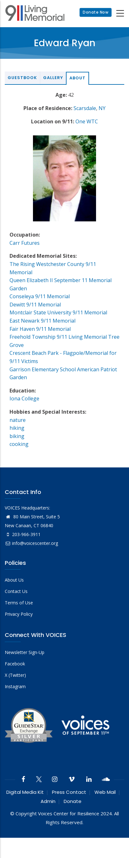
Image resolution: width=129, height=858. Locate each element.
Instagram (15, 686)
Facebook (15, 664)
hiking (17, 427)
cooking (19, 444)
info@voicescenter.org (31, 543)
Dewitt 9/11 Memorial (35, 304)
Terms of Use (19, 603)
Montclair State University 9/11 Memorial (58, 312)
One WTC (86, 121)
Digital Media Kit (25, 792)
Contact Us (16, 591)
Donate (72, 801)
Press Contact (69, 792)
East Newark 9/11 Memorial (42, 320)
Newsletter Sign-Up (24, 652)
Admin (48, 801)
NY (102, 108)
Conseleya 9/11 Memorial (40, 296)
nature (18, 420)
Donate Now (95, 12)
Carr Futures (25, 242)
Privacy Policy (19, 614)
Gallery (53, 78)
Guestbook (22, 78)
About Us (14, 580)
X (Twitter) (15, 675)
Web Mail (105, 792)
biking (17, 436)
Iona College (24, 398)
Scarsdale (85, 108)
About (77, 78)
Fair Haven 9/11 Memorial (40, 328)
